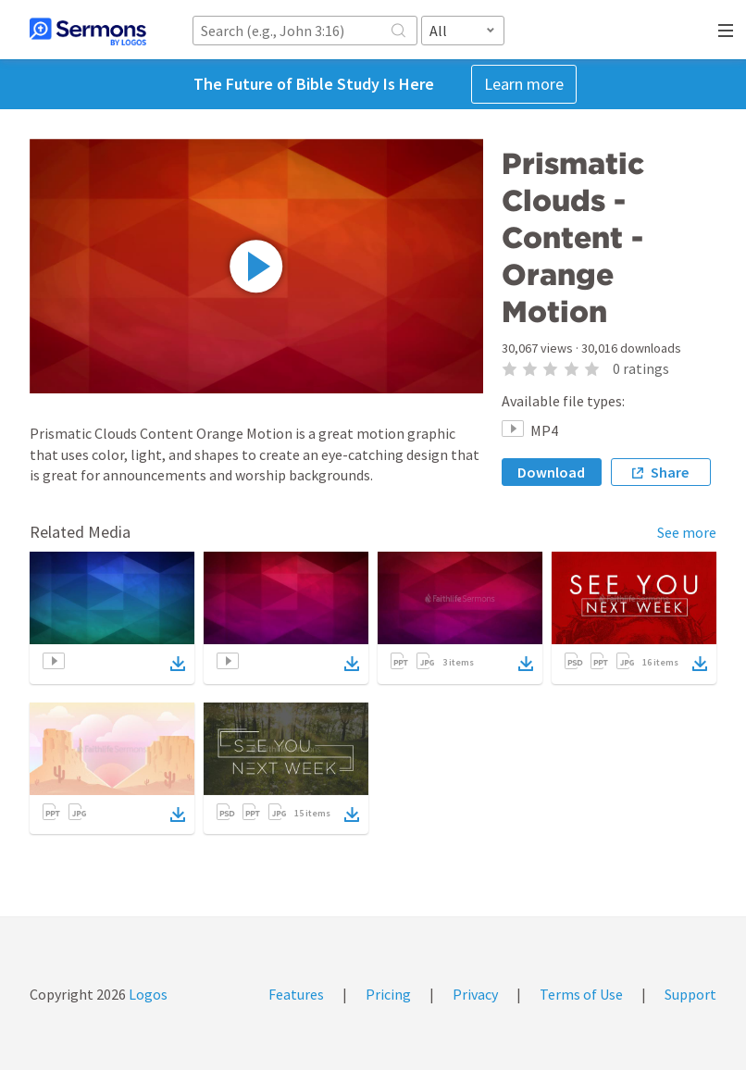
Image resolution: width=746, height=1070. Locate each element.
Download (551, 472)
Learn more (524, 83)
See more (686, 532)
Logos (147, 994)
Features (296, 994)
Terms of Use (581, 994)
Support (690, 994)
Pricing (388, 994)
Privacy (475, 994)
